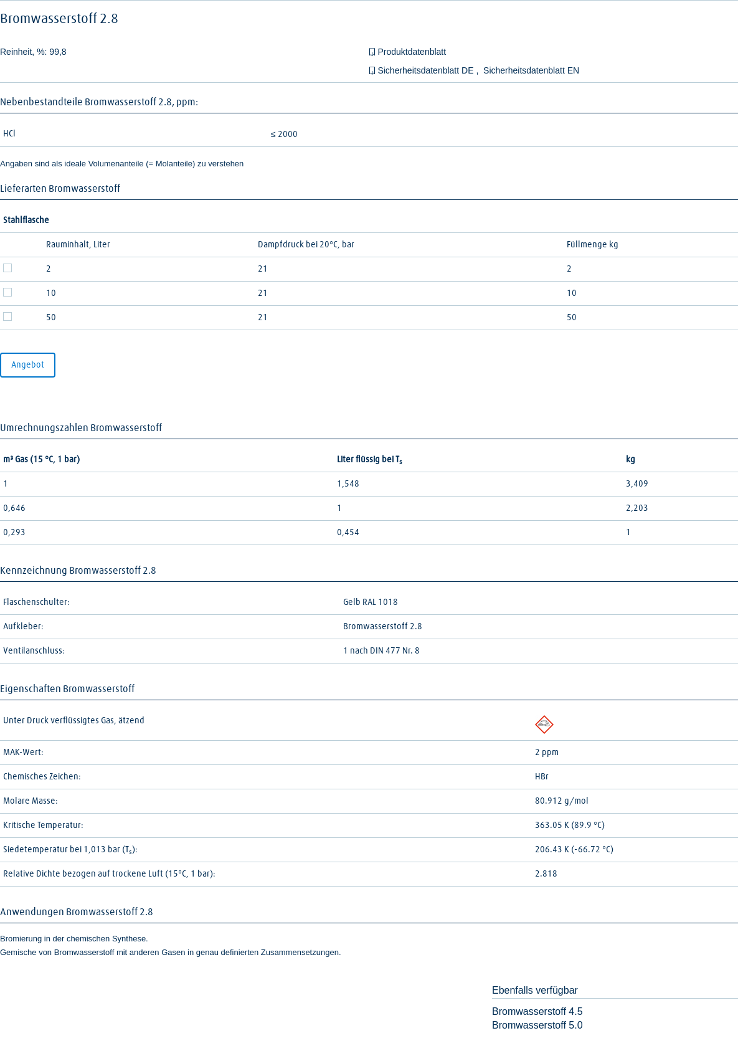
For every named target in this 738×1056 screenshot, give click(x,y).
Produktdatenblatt (411, 52)
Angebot (27, 365)
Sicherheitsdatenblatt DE (426, 70)
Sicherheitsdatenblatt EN (531, 70)
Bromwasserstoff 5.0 (537, 1025)
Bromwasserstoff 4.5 (537, 1011)
